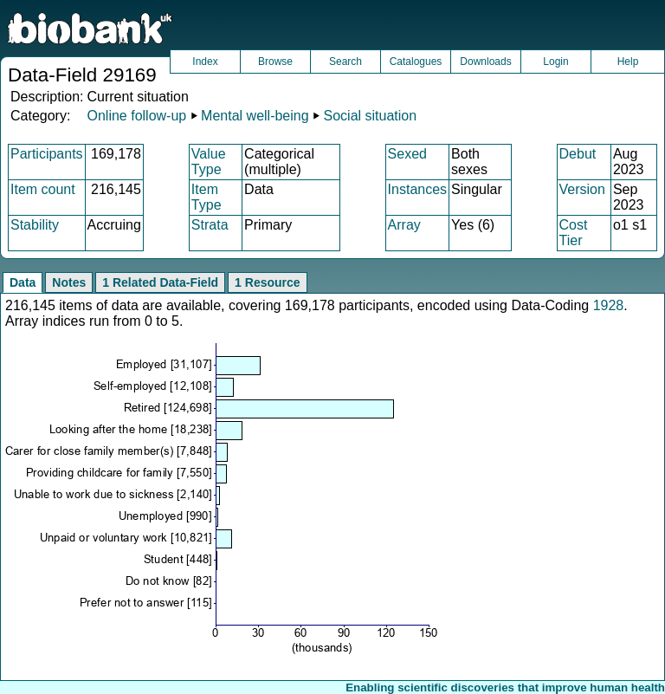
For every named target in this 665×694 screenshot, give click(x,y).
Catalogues (416, 61)
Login (555, 61)
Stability (34, 224)
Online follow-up (136, 115)
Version (582, 189)
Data (23, 282)
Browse (275, 61)
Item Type (206, 197)
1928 (608, 305)
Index (204, 61)
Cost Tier (573, 232)
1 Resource (267, 282)
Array (404, 224)
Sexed (407, 153)
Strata (210, 224)
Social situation (370, 115)
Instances (417, 189)
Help (628, 61)
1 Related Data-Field (160, 282)
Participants (46, 153)
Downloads (485, 61)
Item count (42, 189)
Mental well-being (255, 115)
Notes (69, 282)
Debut (578, 153)
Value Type (208, 161)
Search (345, 61)
